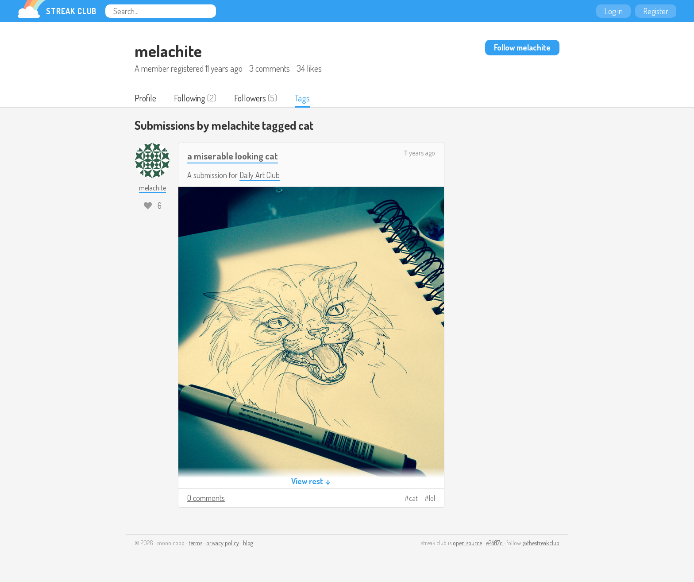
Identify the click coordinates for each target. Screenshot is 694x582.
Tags (302, 98)
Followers (250, 98)
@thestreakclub (540, 543)
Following (189, 98)
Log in (613, 11)
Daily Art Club (259, 175)
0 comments (206, 498)
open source (467, 543)
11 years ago (419, 152)
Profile (145, 98)
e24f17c (495, 543)
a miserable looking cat (232, 156)
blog (248, 543)
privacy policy (222, 543)
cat (413, 498)
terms (195, 543)
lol (432, 498)
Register (655, 11)
